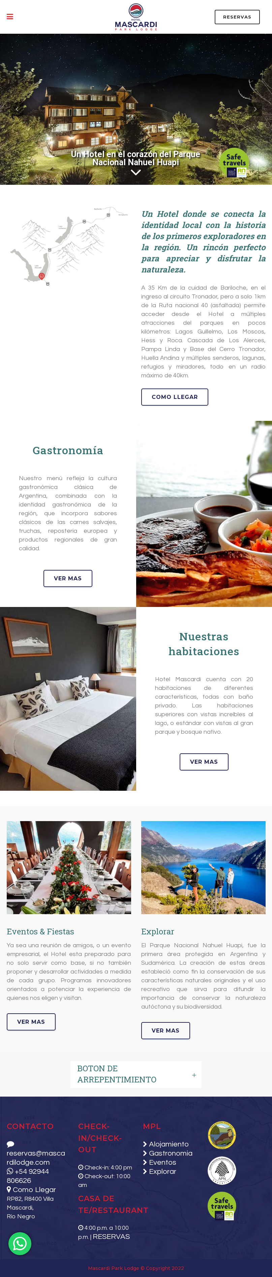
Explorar (161, 1172)
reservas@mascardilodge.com (36, 1153)
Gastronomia (169, 1153)
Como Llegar (31, 1190)
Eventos (161, 1162)
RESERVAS (237, 17)
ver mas (122, 578)
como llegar (175, 397)
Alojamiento (168, 1144)
